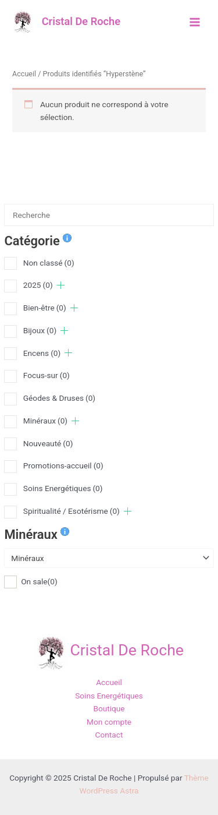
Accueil (24, 73)
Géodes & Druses (59, 398)
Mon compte (109, 721)
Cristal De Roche (81, 21)
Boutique (108, 708)
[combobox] (108, 558)
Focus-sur (46, 375)
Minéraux (45, 420)
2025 (38, 285)
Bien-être (44, 307)
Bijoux (39, 330)
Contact (109, 734)
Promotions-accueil (63, 465)
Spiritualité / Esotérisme (71, 511)
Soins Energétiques (63, 488)
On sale (39, 581)
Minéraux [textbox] (27, 558)
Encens (41, 353)
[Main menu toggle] (195, 21)
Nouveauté (48, 443)
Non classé (48, 262)
